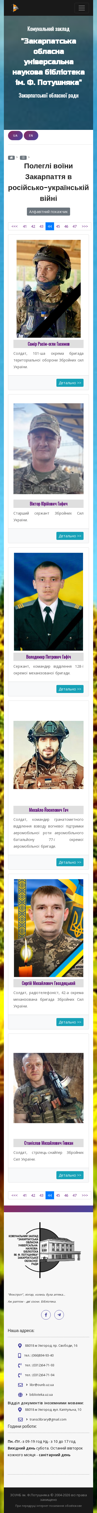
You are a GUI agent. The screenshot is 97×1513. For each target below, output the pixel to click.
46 (66, 226)
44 (50, 226)
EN (31, 135)
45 (58, 226)
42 (33, 226)
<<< (14, 226)
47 (74, 226)
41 (25, 226)
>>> (85, 226)
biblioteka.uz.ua (41, 1394)
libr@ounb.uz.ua (42, 1385)
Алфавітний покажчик (48, 211)
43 (41, 226)
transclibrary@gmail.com (48, 1419)
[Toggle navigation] (81, 8)
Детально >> (70, 382)
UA (15, 135)
